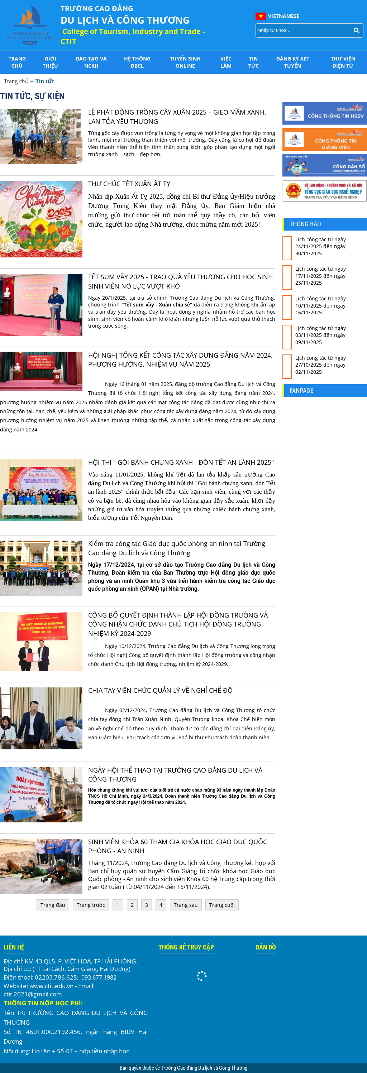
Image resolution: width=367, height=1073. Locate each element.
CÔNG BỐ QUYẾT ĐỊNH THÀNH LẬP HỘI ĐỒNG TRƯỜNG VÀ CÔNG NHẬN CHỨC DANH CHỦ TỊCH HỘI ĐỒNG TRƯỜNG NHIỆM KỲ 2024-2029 (178, 624)
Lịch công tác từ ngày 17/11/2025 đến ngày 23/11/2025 (320, 275)
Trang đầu (52, 905)
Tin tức (253, 62)
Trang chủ (17, 62)
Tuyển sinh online (185, 62)
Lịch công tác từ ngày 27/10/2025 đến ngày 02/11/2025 (320, 364)
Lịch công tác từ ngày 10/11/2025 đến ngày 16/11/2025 (320, 305)
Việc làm (226, 62)
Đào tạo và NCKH (91, 62)
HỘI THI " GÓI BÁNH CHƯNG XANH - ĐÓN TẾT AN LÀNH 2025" (181, 462)
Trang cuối (222, 905)
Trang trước (91, 905)
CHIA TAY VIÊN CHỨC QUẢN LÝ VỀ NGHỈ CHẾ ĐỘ (160, 690)
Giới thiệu (50, 62)
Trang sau (186, 905)
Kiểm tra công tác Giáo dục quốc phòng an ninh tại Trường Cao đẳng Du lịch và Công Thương (176, 548)
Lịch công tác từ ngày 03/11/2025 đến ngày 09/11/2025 (320, 335)
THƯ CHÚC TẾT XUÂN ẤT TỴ (129, 183)
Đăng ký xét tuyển (292, 62)
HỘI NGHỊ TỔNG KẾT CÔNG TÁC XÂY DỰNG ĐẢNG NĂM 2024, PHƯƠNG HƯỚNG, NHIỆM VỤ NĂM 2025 (180, 359)
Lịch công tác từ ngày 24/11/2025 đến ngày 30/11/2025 (320, 246)
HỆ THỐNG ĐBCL (137, 62)
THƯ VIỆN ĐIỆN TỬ (343, 62)
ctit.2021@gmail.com (33, 994)
